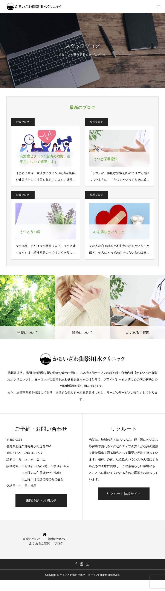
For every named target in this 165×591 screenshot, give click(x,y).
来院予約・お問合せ (41, 500)
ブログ (58, 543)
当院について (32, 539)
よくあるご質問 (39, 543)
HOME (44, 534)
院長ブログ (22, 121)
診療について (57, 539)
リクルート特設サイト (124, 494)
